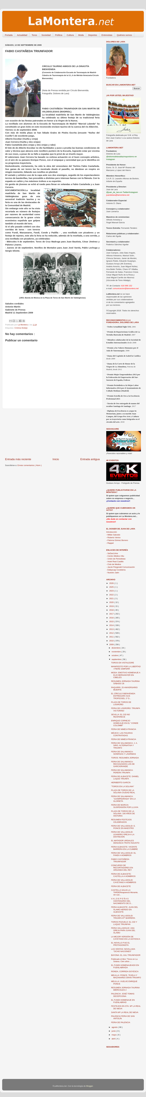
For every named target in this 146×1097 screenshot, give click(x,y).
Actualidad (22, 35)
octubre (115, 655)
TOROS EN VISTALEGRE (122, 663)
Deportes (92, 35)
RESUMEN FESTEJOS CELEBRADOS (121, 821)
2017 (111, 614)
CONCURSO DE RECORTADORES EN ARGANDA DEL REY (122, 867)
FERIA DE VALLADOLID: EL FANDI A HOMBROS (123, 854)
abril (114, 1039)
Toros (34, 35)
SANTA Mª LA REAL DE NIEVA (124, 1012)
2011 (111, 637)
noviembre (116, 652)
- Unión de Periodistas (116, 559)
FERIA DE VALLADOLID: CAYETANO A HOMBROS (123, 881)
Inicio (56, 459)
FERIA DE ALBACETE (121, 886)
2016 (111, 618)
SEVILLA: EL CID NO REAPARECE (120, 715)
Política (58, 35)
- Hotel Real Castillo (115, 561)
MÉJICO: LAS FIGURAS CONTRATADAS (122, 734)
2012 (111, 633)
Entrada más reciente (18, 459)
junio (114, 1031)
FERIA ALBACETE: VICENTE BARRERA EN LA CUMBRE (124, 848)
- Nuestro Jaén (112, 572)
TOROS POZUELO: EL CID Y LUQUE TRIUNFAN (124, 923)
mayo (114, 1035)
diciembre (116, 648)
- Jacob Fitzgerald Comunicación (120, 567)
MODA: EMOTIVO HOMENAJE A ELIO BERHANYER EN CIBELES (125, 675)
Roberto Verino (113, 537)
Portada (9, 35)
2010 (111, 641)
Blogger (89, 1086)
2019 (111, 606)
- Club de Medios (113, 564)
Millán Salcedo (113, 535)
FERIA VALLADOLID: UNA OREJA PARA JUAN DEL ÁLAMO (123, 930)
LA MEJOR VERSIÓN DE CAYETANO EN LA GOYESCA (125, 938)
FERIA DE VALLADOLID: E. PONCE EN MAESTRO (123, 827)
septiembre (117, 659)
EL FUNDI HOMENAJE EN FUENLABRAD (123, 1001)
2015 (111, 621)
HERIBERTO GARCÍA (121, 782)
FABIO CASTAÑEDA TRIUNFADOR (120, 860)
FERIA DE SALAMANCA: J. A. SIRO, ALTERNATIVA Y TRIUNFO (124, 745)
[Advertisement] (52, 433)
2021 (111, 598)
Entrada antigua (90, 459)
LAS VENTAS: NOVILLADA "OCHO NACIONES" (123, 950)
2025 (111, 587)
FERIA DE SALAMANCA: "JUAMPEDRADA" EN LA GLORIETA (123, 798)
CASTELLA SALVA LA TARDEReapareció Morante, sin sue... (124, 892)
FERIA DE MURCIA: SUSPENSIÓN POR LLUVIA (124, 806)
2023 (111, 591)
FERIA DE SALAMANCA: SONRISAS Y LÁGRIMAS (123, 753)
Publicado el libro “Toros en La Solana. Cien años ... (124, 960)
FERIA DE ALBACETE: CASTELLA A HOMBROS (123, 875)
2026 (111, 583)
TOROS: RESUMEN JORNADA (125, 758)
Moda (81, 35)
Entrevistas (107, 35)
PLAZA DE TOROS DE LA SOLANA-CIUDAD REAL (123, 791)
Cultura (70, 35)
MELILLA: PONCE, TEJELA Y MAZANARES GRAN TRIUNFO (126, 976)
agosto (115, 1027)
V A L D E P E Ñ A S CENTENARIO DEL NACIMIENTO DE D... (122, 901)
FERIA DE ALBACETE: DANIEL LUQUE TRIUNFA (125, 777)
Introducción (111, 532)
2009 (111, 644)
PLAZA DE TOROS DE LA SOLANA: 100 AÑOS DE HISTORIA (123, 813)
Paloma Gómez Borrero (117, 540)
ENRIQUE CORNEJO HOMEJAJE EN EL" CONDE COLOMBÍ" (124, 723)
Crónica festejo (21, 328)
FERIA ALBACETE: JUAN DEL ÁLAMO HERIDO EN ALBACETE (124, 909)
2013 (111, 629)
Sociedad (46, 35)
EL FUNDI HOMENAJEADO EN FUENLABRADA (125, 966)
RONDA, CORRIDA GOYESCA (124, 971)
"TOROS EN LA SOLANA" (122, 786)
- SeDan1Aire (112, 553)
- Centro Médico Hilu (115, 556)
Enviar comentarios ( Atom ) (30, 465)
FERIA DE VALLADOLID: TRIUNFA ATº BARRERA (123, 917)
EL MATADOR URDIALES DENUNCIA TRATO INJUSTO (125, 841)
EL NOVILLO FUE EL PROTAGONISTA (120, 944)
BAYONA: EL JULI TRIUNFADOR (125, 955)
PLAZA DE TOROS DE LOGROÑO (121, 703)
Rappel (110, 543)
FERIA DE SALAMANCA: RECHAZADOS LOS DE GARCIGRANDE (123, 764)
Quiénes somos (124, 35)
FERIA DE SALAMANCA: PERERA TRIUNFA (122, 771)
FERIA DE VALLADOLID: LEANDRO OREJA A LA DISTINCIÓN (122, 834)
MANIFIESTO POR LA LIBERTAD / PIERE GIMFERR (126, 667)
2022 (111, 595)
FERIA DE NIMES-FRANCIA (123, 729)
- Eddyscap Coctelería (116, 570)
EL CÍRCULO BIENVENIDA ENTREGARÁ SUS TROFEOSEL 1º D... (123, 695)
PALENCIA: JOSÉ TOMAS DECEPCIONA (122, 995)
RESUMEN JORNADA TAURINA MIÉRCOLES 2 (125, 989)
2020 (111, 602)
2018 (111, 610)
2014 (111, 625)
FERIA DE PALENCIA (120, 1022)
